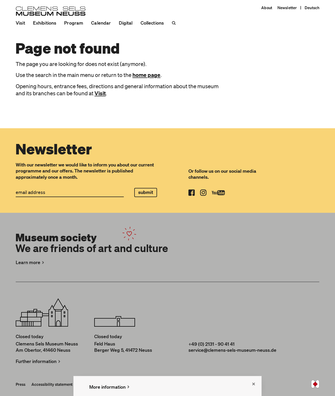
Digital (126, 23)
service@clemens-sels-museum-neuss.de (232, 350)
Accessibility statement (51, 384)
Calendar (101, 23)
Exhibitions (45, 23)
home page (146, 74)
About (266, 7)
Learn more (30, 262)
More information (110, 387)
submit (145, 192)
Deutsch (312, 7)
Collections (152, 23)
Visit (20, 23)
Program (73, 23)
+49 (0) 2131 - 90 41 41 (211, 344)
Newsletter (287, 7)
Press (20, 384)
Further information (39, 361)
